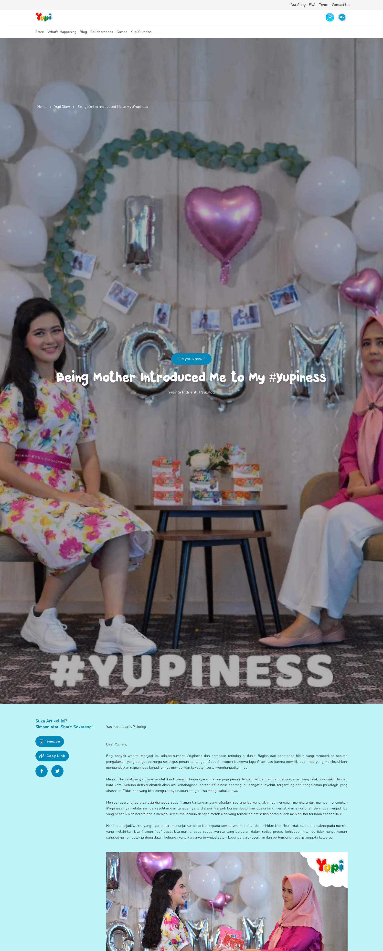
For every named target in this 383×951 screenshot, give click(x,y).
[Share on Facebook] (41, 771)
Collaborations (101, 32)
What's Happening (61, 32)
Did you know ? (191, 359)
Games (122, 32)
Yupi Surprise (141, 32)
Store (39, 32)
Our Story (298, 4)
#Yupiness (194, 756)
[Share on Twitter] (57, 771)
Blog (83, 32)
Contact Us (340, 4)
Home (41, 106)
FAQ (312, 4)
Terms (324, 4)
